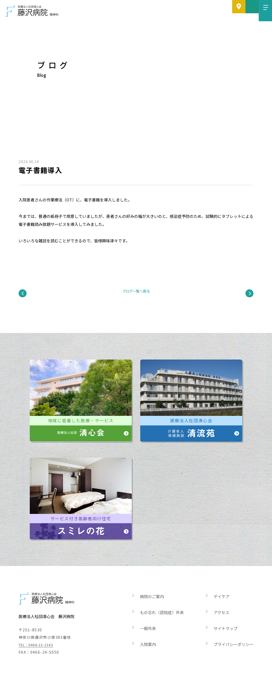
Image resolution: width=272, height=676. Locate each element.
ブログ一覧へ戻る (136, 278)
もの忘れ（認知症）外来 (162, 591)
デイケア (222, 575)
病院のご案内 (152, 575)
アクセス (221, 591)
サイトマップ (225, 607)
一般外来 (148, 607)
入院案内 (148, 623)
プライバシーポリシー (233, 623)
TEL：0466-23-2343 (39, 623)
